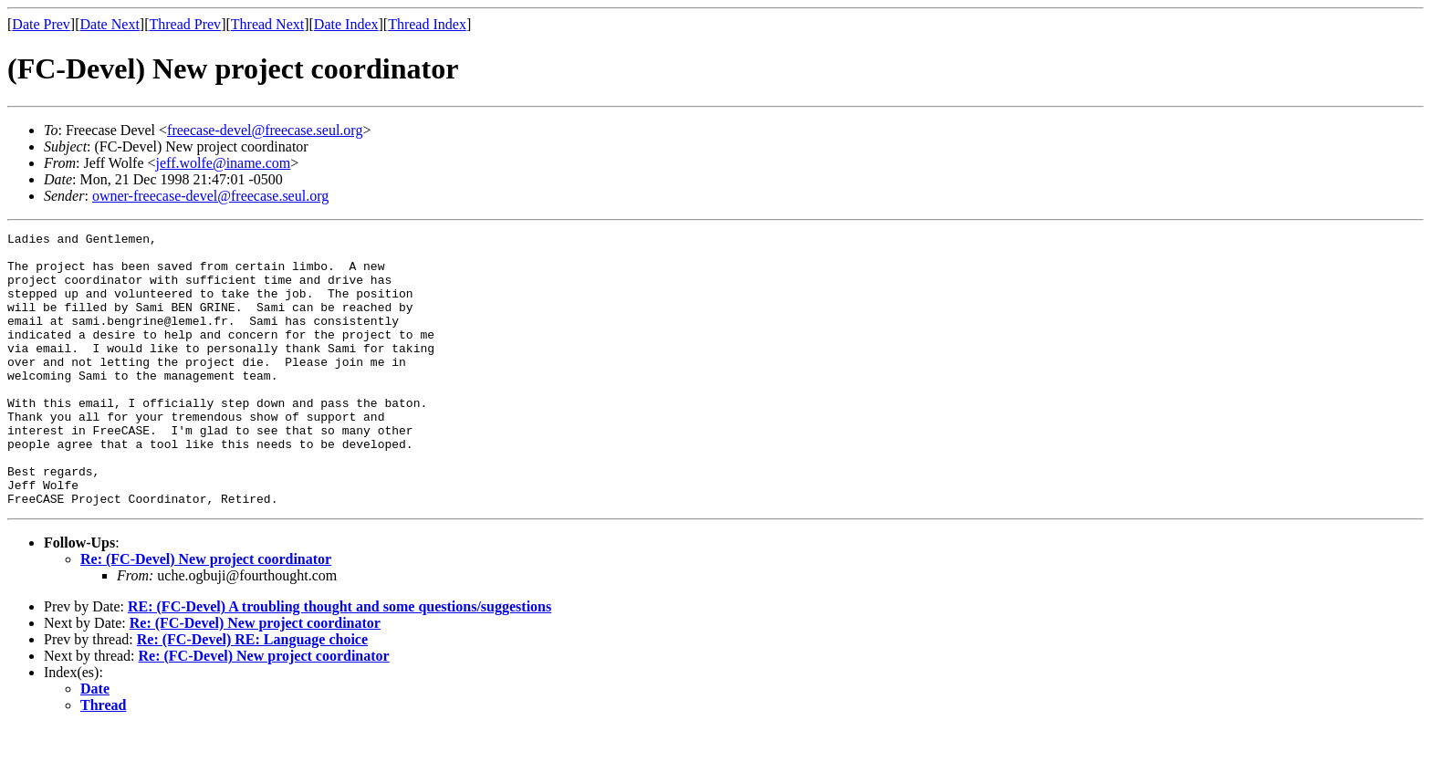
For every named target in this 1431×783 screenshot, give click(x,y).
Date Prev (41, 24)
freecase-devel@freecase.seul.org (264, 130)
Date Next (110, 24)
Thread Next (267, 24)
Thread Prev (185, 24)
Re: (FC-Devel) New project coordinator (205, 613)
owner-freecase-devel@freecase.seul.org (210, 196)
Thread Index (427, 24)
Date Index (346, 24)
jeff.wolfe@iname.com (223, 163)
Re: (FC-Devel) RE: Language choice (252, 694)
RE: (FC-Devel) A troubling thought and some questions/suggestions (339, 661)
